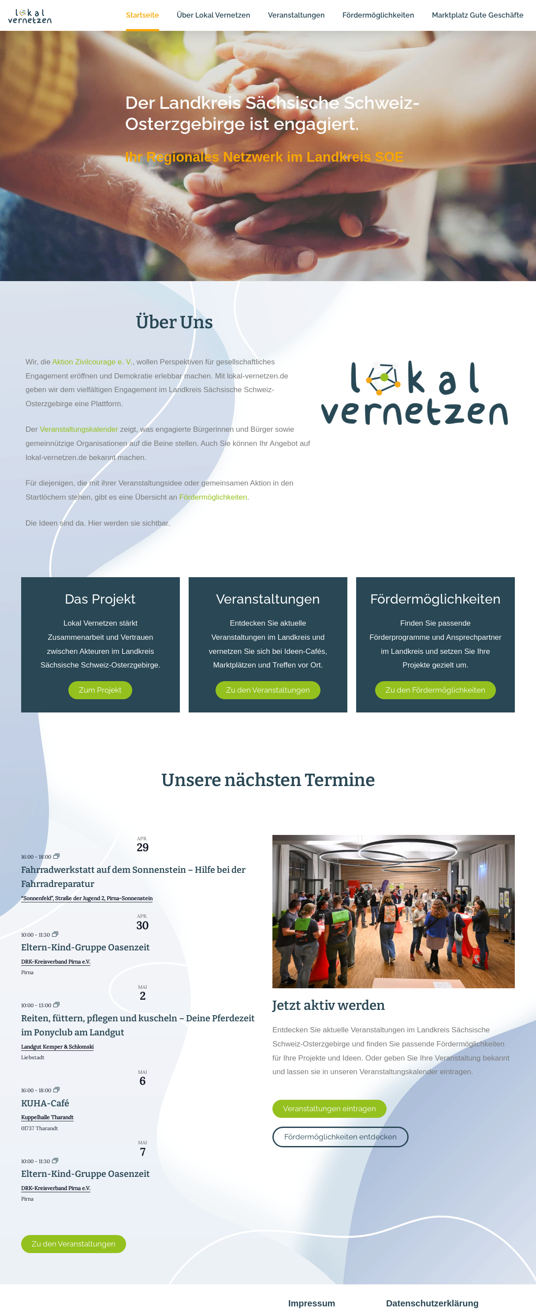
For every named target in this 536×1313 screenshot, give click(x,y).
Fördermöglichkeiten (213, 497)
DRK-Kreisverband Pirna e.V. (55, 961)
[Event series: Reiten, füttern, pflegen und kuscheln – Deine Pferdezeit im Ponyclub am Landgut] (56, 1005)
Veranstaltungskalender (79, 429)
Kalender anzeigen (48, 1212)
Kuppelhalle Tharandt (47, 1117)
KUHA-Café (45, 1103)
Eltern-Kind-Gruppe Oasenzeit (85, 947)
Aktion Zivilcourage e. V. (92, 362)
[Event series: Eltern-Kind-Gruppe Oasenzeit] (55, 934)
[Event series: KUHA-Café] (56, 1090)
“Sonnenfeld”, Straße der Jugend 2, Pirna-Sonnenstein (87, 898)
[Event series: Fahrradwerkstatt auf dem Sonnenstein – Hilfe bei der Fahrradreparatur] (56, 856)
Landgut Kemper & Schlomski (57, 1046)
